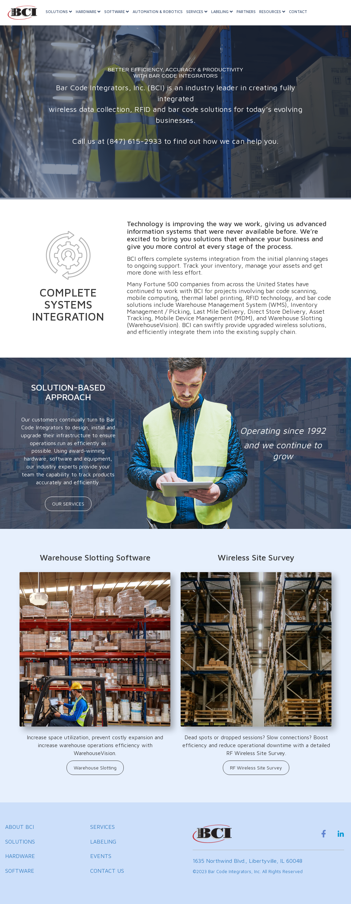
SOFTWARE (120, 16)
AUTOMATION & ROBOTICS (162, 16)
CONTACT (302, 16)
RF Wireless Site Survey (256, 767)
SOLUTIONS (63, 16)
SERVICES (201, 16)
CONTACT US (107, 871)
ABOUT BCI (19, 827)
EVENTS (100, 856)
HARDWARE (92, 16)
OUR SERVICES (68, 504)
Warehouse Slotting (95, 767)
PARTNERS (250, 16)
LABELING (226, 16)
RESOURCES (276, 16)
